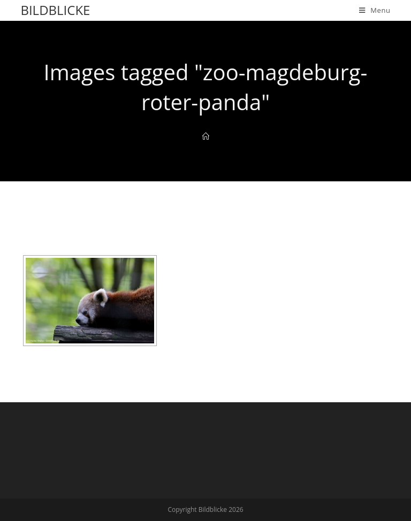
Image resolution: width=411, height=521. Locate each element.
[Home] (205, 136)
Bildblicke (55, 10)
